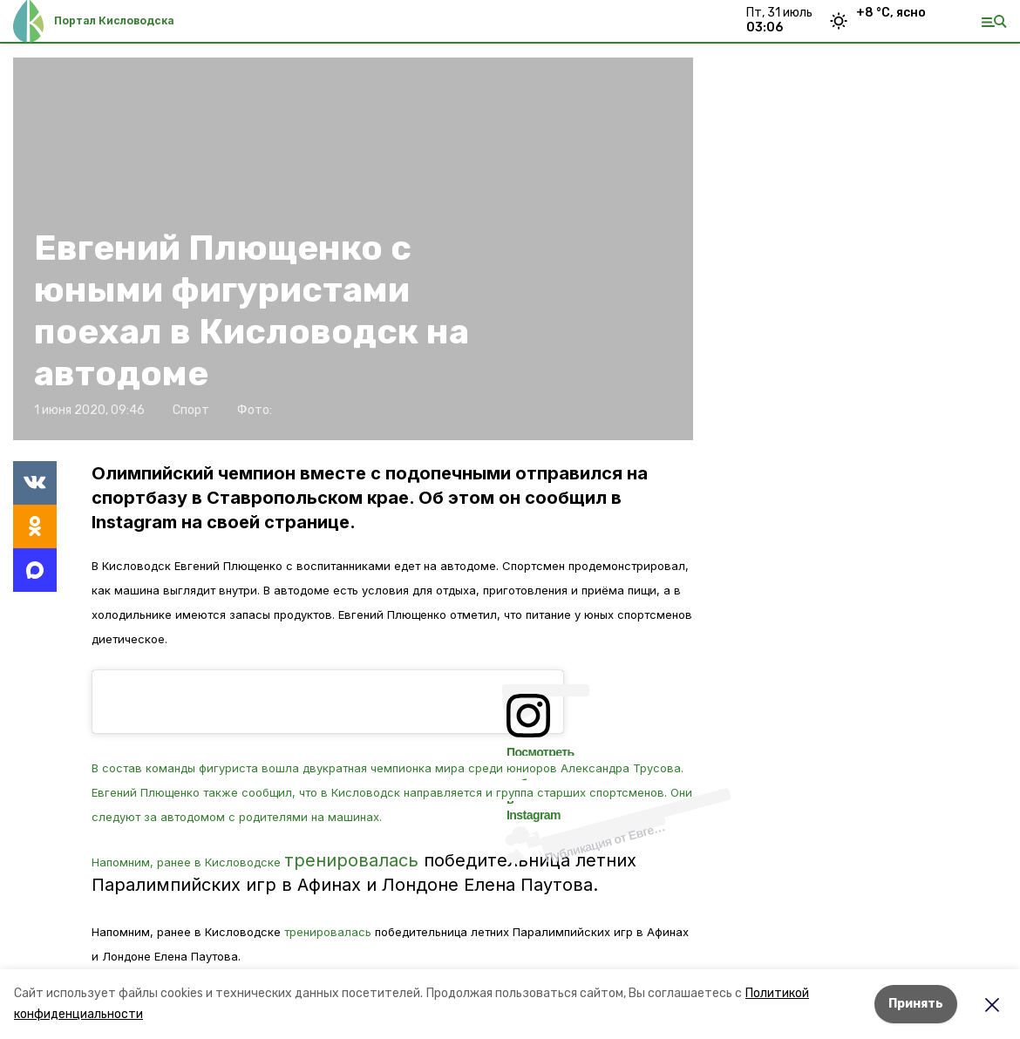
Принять (915, 1003)
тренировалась (351, 860)
